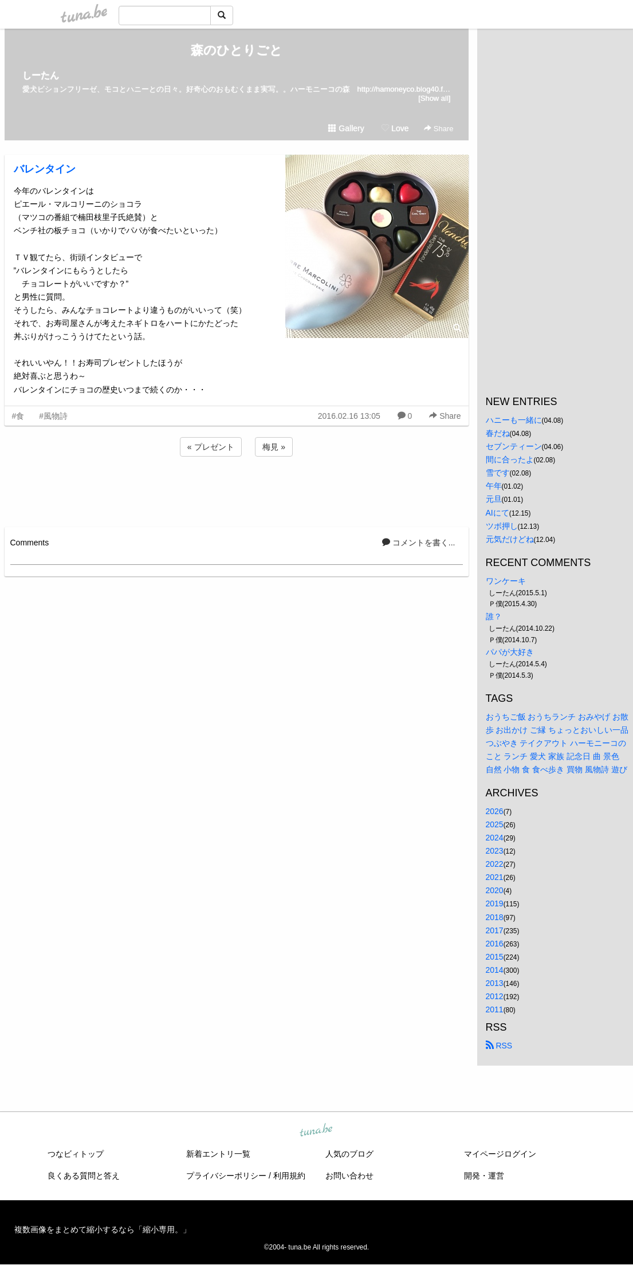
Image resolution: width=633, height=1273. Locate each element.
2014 (495, 970)
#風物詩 (53, 416)
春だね (498, 433)
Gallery (346, 128)
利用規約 (289, 1175)
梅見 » (273, 446)
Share (438, 128)
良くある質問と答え (84, 1175)
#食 (18, 416)
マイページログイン (500, 1153)
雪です (498, 472)
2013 (495, 983)
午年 (494, 485)
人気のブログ (349, 1153)
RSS (499, 1045)
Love (394, 128)
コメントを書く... (418, 542)
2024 (495, 837)
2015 (495, 956)
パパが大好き (510, 652)
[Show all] (434, 98)
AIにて (497, 512)
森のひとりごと (236, 50)
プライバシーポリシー (226, 1175)
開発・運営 (484, 1175)
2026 (495, 811)
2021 (495, 877)
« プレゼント (210, 446)
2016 (495, 943)
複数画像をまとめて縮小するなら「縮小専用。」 (102, 1229)
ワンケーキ (506, 581)
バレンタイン (45, 169)
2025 (495, 824)
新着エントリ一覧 (218, 1153)
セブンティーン (514, 446)
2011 (495, 1009)
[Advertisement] (237, 490)
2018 (495, 917)
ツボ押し (502, 526)
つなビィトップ (76, 1153)
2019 (495, 903)
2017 (495, 930)
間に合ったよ (510, 459)
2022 (495, 864)
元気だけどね (510, 539)
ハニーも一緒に (514, 420)
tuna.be (316, 1131)
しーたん (40, 75)
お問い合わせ (349, 1175)
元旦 (494, 499)
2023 (495, 850)
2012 (495, 996)
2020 (495, 890)
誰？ (494, 616)
